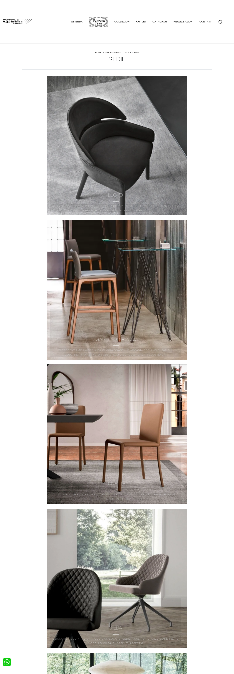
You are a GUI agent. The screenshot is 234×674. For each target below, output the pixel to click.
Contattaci (174, 615)
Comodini (30, 623)
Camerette (31, 615)
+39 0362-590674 (176, 636)
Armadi (29, 619)
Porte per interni (130, 611)
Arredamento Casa (117, 32)
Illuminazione (127, 615)
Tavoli (76, 619)
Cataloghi (166, 10)
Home (98, 32)
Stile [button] (113, 68)
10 (140, 490)
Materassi (125, 623)
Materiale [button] (84, 68)
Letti (27, 611)
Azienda (83, 10)
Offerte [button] (209, 68)
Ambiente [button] (52, 68)
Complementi (128, 619)
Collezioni (128, 10)
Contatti (211, 10)
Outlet (147, 10)
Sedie (135, 32)
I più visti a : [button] (176, 68)
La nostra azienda (179, 611)
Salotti (76, 611)
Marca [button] (23, 68)
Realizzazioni (189, 10)
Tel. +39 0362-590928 (146, 636)
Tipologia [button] (142, 68)
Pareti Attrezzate (83, 615)
